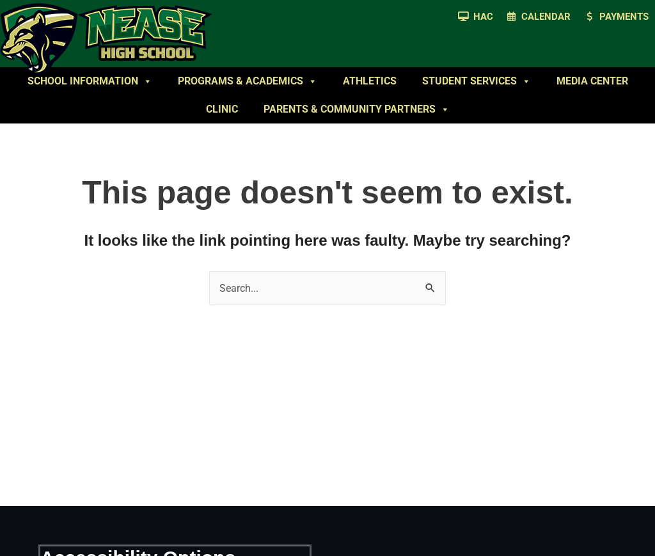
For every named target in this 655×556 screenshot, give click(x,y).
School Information (90, 81)
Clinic (222, 109)
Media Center (592, 81)
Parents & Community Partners (357, 109)
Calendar (546, 16)
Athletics (370, 81)
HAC (483, 16)
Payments (624, 16)
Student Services (476, 81)
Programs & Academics (247, 81)
